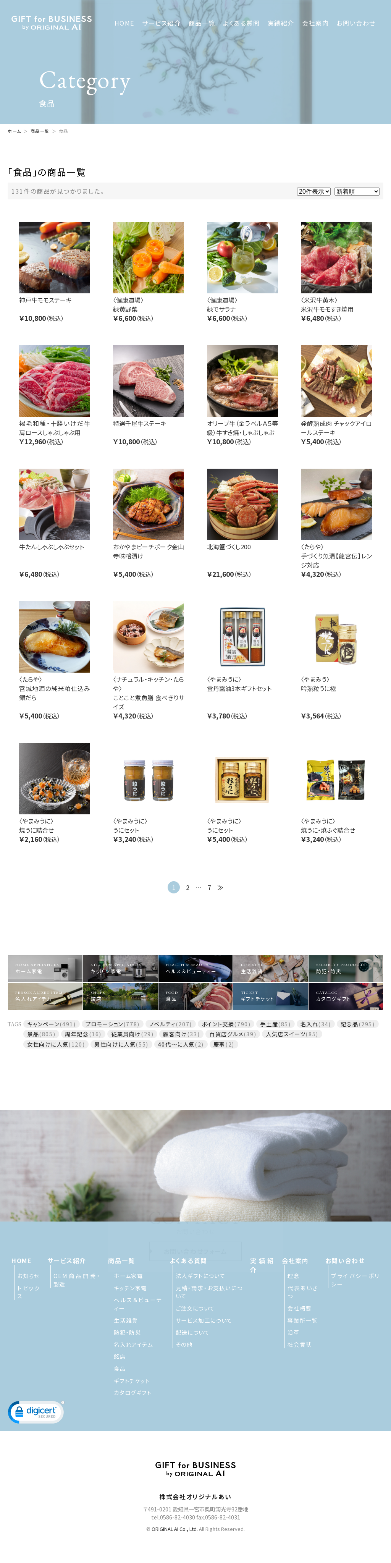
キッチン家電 (120, 968)
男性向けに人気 (115, 1044)
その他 (184, 1344)
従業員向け (126, 1034)
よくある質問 (241, 23)
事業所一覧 (302, 1320)
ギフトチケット (271, 996)
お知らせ (28, 1276)
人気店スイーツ (285, 1034)
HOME (124, 23)
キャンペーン (43, 1024)
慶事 (219, 1044)
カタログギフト (346, 996)
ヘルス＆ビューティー (195, 968)
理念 (293, 1276)
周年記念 (77, 1034)
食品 (195, 996)
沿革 (293, 1332)
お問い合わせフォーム (196, 1232)
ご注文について (195, 1308)
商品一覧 (202, 23)
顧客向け (175, 1034)
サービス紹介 (161, 23)
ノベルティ (162, 1024)
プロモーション (104, 1024)
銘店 (120, 996)
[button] (36, 1413)
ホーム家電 (45, 968)
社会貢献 (299, 1344)
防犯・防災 (346, 968)
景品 (33, 1034)
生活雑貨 (271, 968)
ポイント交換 (218, 1024)
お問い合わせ (356, 23)
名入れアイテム (45, 996)
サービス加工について (204, 1320)
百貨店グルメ (226, 1034)
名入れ (309, 1024)
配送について (193, 1332)
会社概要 (299, 1308)
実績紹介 (281, 23)
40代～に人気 (176, 1044)
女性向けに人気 (47, 1044)
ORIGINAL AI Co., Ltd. (175, 1528)
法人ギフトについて (200, 1276)
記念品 (350, 1024)
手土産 (269, 1024)
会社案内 (315, 23)
